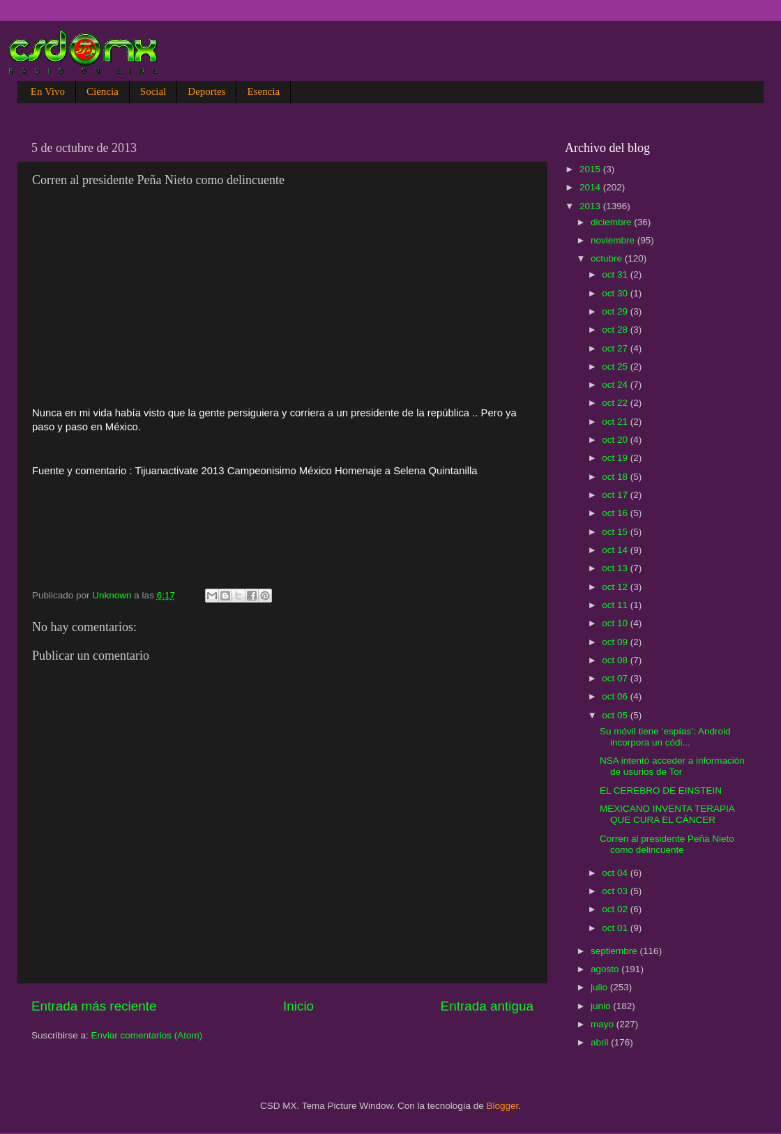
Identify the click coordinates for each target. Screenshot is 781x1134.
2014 (591, 187)
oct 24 (616, 384)
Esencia (263, 91)
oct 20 (616, 439)
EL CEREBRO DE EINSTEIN (661, 790)
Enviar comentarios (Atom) (147, 1035)
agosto (606, 969)
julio (600, 987)
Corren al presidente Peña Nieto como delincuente (667, 844)
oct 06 (616, 696)
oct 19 (616, 458)
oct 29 (616, 311)
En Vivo (48, 91)
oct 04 (616, 873)
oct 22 (616, 403)
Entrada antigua (487, 1006)
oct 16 (616, 513)
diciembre (612, 222)
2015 (591, 169)
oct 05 (616, 715)
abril (601, 1042)
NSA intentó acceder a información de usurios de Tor (672, 766)
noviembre (614, 240)
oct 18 (616, 476)
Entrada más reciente (94, 1006)
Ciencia (102, 91)
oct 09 (616, 642)
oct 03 (616, 891)
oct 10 (616, 623)
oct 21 (616, 421)
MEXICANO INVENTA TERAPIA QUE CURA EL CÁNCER (667, 814)
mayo (603, 1024)
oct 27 (616, 348)
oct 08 (616, 660)
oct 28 (616, 329)
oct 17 (616, 495)
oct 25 (616, 366)
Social (153, 91)
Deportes (206, 91)
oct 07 (616, 678)
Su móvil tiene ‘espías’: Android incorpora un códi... (665, 737)
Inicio (298, 1006)
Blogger (503, 1106)
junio (602, 1006)
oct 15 (616, 532)
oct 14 (616, 550)
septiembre (615, 951)
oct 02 (616, 909)
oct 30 (616, 293)
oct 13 (616, 568)
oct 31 (616, 274)
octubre (608, 258)
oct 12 (616, 587)
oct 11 (616, 605)
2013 (591, 206)
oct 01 (616, 928)
